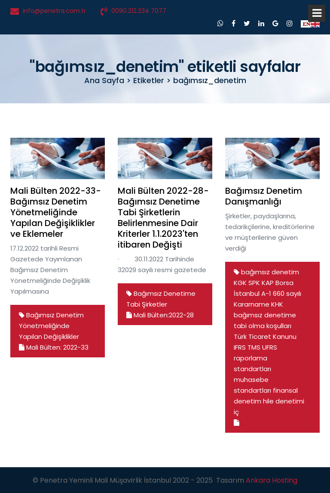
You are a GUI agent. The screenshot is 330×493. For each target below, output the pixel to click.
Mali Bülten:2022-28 (160, 314)
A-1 (266, 293)
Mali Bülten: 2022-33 (54, 347)
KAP (268, 282)
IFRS (240, 347)
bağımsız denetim (270, 271)
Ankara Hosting (271, 480)
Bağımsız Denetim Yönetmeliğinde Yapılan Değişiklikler (51, 325)
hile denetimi (283, 401)
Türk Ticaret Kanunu (265, 336)
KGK (240, 282)
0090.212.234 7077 (138, 10)
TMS (254, 347)
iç (236, 411)
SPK (254, 282)
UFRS (269, 347)
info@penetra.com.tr (54, 10)
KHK (277, 304)
